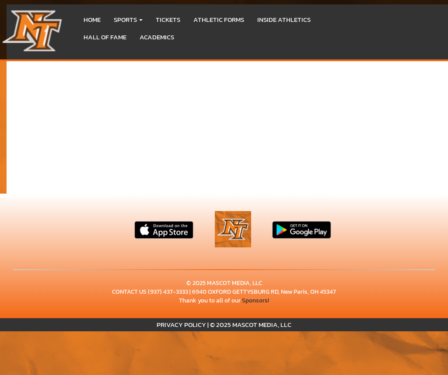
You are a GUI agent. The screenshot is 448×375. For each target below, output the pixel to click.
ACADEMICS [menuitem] (157, 37)
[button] (128, 19)
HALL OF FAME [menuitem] (105, 37)
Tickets (168, 19)
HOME (92, 19)
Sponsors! (255, 300)
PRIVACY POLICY (181, 324)
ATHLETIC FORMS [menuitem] (218, 19)
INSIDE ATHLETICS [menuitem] (284, 19)
